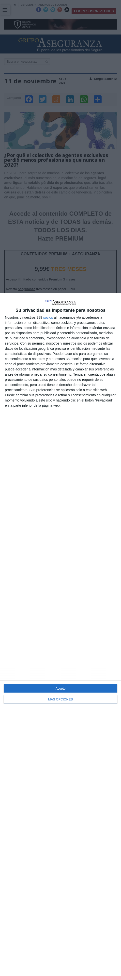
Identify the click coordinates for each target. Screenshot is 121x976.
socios (48, 317)
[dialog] (60, 634)
